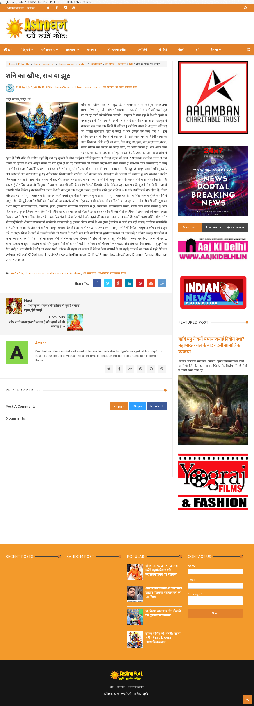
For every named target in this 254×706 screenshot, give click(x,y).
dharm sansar (66, 64)
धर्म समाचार (96, 64)
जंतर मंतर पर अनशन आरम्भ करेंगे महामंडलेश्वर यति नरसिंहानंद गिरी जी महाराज (161, 570)
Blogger (119, 389)
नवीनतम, (129, 86)
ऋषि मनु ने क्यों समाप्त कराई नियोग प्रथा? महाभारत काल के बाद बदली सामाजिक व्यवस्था (211, 345)
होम (7, 49)
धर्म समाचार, (108, 86)
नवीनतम (122, 64)
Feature (82, 64)
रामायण (91, 50)
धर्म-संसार (109, 64)
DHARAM (24, 64)
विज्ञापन (31, 8)
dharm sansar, (83, 86)
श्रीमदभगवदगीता (15, 8)
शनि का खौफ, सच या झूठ (38, 75)
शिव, (135, 86)
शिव (131, 64)
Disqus (138, 389)
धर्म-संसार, (119, 86)
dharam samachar (44, 64)
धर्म (197, 50)
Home (12, 64)
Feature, (97, 86)
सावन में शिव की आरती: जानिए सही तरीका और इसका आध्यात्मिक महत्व (163, 638)
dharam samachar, (64, 86)
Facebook (157, 389)
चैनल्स (214, 50)
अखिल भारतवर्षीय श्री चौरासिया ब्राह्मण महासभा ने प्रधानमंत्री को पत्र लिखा (163, 592)
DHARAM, (47, 86)
